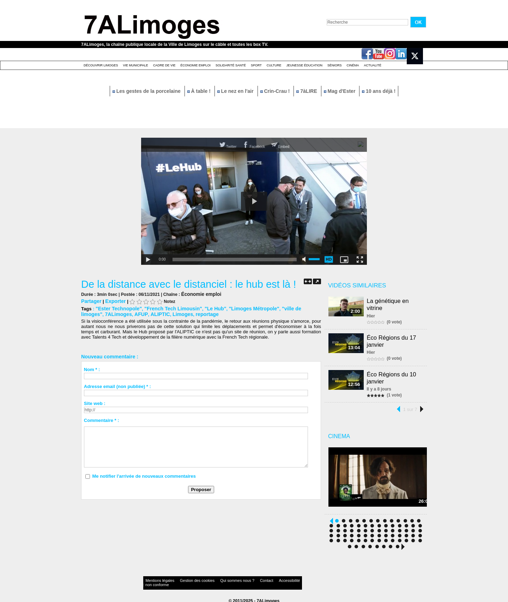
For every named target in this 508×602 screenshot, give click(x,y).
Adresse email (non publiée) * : (117, 385)
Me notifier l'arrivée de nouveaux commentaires (144, 474)
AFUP (114, 313)
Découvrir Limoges (101, 65)
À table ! (199, 91)
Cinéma (353, 65)
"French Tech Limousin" (167, 307)
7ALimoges (93, 313)
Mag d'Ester (340, 91)
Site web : (94, 402)
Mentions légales (157, 578)
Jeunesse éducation (304, 65)
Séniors (334, 65)
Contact (240, 578)
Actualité (373, 65)
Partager (90, 300)
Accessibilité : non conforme (267, 578)
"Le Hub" (206, 307)
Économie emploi (195, 65)
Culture (274, 65)
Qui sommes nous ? (217, 578)
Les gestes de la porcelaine (147, 91)
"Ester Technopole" (117, 307)
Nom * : (92, 368)
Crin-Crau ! (275, 91)
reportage (175, 313)
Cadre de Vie (164, 65)
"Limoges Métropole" (242, 307)
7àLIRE (307, 91)
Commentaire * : (101, 419)
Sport (256, 65)
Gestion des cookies (186, 578)
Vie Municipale (135, 65)
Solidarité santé (231, 65)
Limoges (152, 313)
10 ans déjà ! (378, 91)
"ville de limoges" (286, 307)
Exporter (113, 300)
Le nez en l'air (236, 91)
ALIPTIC (131, 313)
